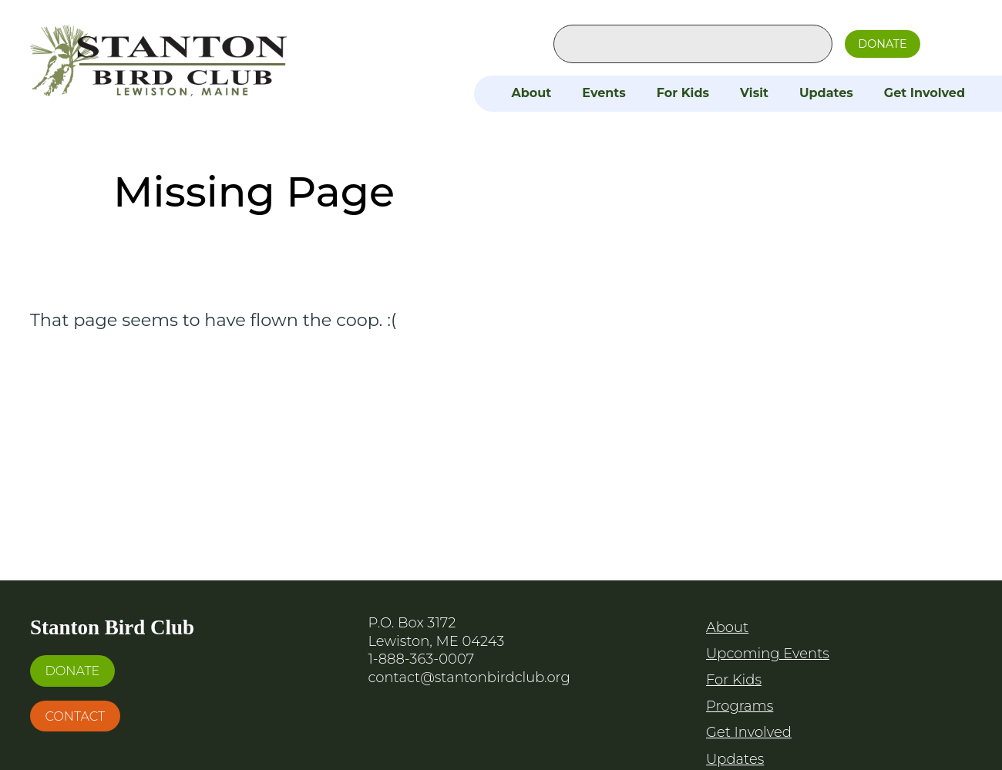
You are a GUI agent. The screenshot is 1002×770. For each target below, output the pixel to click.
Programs (739, 706)
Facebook (949, 41)
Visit (754, 93)
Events (604, 93)
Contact (75, 716)
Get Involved (924, 93)
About (531, 93)
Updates (826, 93)
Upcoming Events (767, 653)
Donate (882, 44)
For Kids (683, 93)
